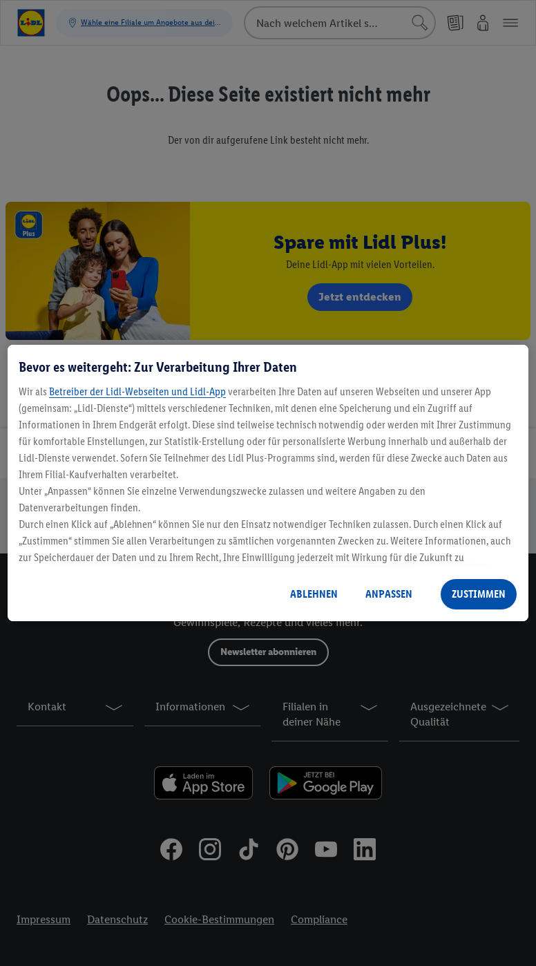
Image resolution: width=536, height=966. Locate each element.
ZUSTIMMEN (479, 593)
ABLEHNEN (314, 593)
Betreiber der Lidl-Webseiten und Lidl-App (137, 391)
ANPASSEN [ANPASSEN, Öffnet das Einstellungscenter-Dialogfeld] (388, 593)
